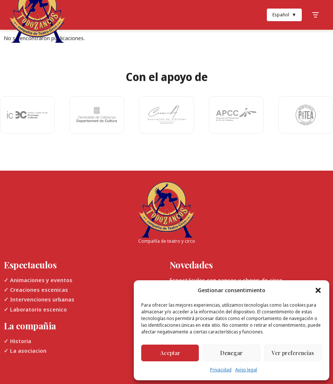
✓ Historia (17, 341)
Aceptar (170, 352)
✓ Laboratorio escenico (35, 309)
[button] (318, 290)
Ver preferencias (293, 352)
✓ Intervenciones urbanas (39, 299)
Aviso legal (246, 370)
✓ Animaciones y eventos (38, 280)
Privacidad (221, 370)
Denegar (231, 352)
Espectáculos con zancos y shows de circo (225, 280)
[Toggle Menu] (315, 15)
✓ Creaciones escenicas (36, 289)
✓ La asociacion (25, 350)
